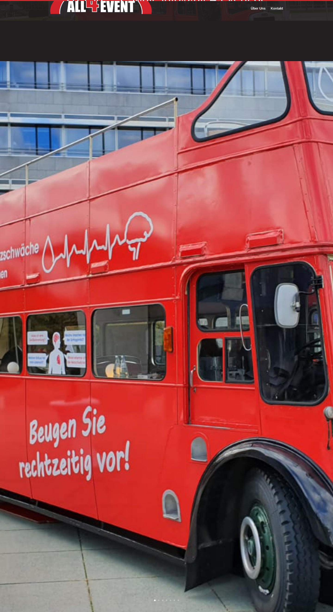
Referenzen (260, 24)
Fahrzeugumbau (210, 24)
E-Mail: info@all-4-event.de (193, 13)
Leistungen (237, 24)
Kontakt (277, 42)
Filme (278, 24)
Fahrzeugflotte (181, 24)
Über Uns (258, 42)
